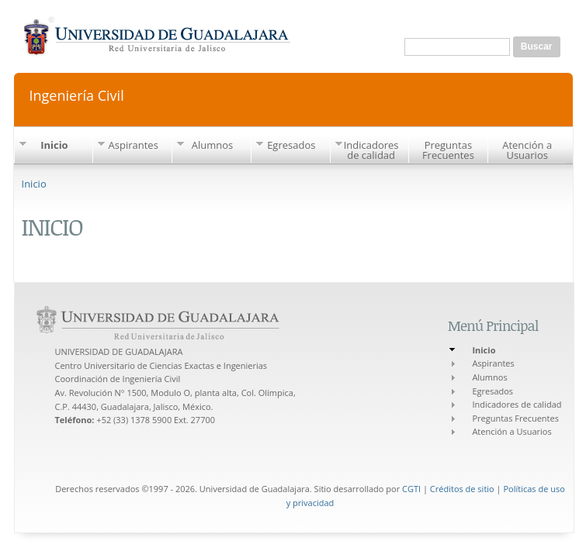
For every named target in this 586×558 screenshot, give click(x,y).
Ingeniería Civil (76, 94)
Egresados (291, 145)
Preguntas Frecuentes (448, 150)
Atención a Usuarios (527, 150)
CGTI (411, 488)
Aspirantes (133, 145)
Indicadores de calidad (371, 150)
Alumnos (213, 145)
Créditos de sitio (462, 488)
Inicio (54, 145)
